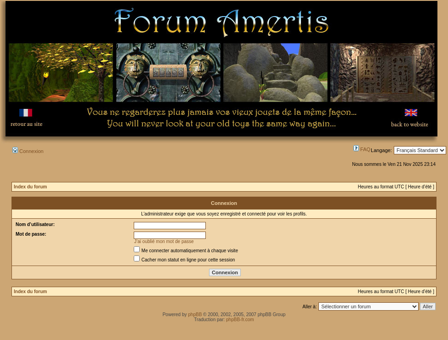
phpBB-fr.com (240, 319)
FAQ (361, 149)
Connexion (28, 151)
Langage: (381, 150)
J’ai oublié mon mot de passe (164, 241)
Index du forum (30, 186)
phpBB (195, 314)
